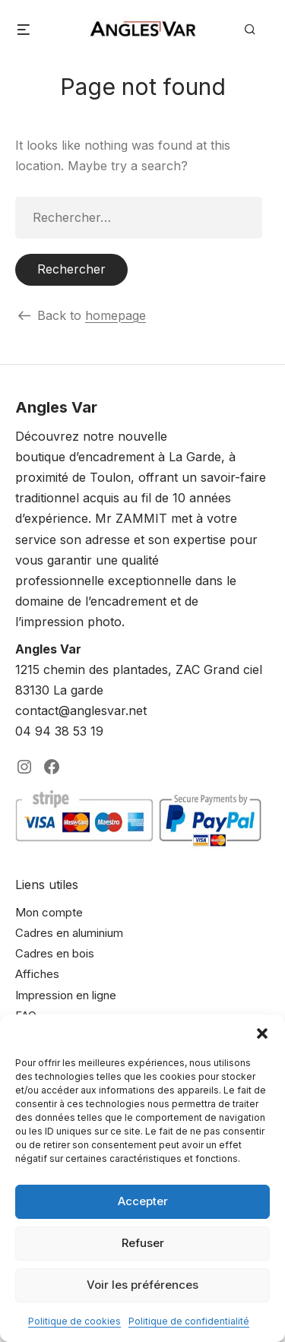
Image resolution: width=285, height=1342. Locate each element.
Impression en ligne (65, 995)
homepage (115, 315)
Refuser (143, 1243)
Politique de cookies (74, 1321)
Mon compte (49, 912)
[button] (262, 1033)
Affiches (37, 974)
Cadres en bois (54, 953)
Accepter (143, 1201)
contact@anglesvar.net (81, 710)
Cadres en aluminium (69, 933)
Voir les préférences (142, 1284)
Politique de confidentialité (188, 1321)
